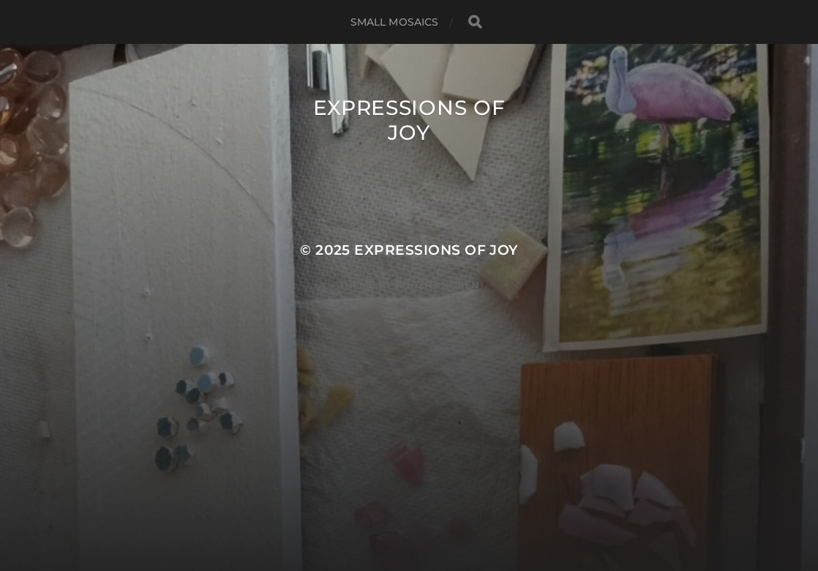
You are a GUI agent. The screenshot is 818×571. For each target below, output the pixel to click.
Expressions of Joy (409, 120)
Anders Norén (437, 285)
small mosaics (394, 22)
